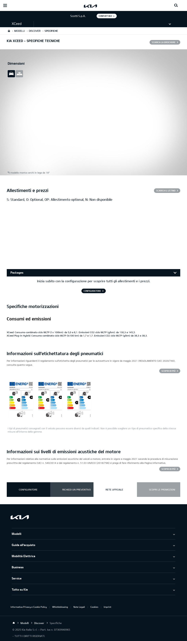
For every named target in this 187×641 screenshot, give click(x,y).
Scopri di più (168, 371)
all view (19, 73)
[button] (17, 23)
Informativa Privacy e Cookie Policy (29, 607)
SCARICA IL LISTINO (165, 190)
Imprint (107, 607)
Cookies (94, 607)
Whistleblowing (60, 607)
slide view (11, 73)
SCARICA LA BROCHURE (163, 42)
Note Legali (79, 607)
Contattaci (105, 16)
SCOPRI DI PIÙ (168, 469)
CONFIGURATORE (92, 291)
